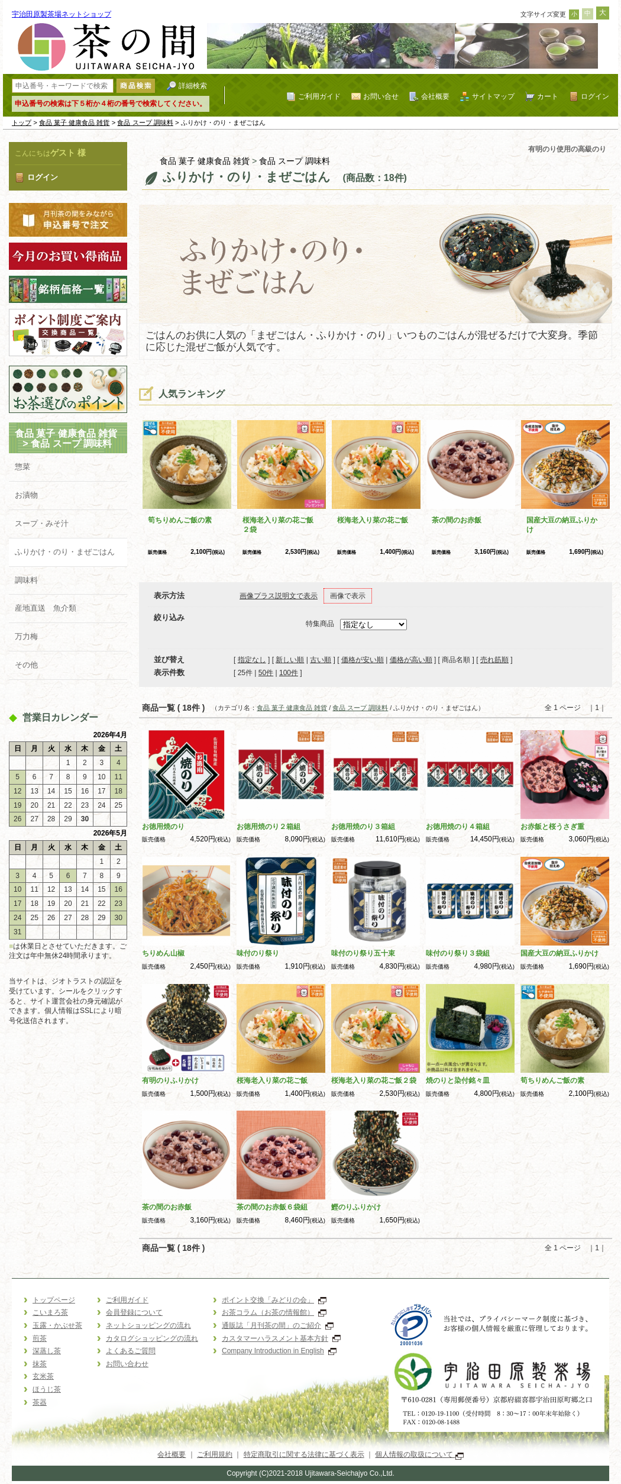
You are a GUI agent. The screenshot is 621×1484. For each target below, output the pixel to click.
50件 (265, 673)
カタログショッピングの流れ (152, 1338)
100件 (288, 673)
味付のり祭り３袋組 (458, 953)
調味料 (26, 580)
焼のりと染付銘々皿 (458, 1080)
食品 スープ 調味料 (145, 122)
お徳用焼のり (163, 826)
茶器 (40, 1402)
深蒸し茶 (47, 1351)
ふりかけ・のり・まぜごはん (65, 551)
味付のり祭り (258, 953)
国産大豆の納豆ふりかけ (559, 953)
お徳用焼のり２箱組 (268, 826)
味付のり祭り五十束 (363, 953)
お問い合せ (381, 96)
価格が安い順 (362, 660)
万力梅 (26, 636)
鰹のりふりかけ (356, 1207)
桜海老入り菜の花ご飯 (372, 520)
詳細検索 (193, 85)
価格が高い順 (411, 660)
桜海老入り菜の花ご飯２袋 (373, 1080)
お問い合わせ (127, 1364)
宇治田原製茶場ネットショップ (61, 14)
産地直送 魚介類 (45, 608)
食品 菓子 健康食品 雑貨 (74, 122)
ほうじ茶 (47, 1389)
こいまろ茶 (50, 1312)
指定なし (252, 660)
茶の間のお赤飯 (456, 520)
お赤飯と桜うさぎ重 (552, 826)
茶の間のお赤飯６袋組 (272, 1207)
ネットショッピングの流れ (148, 1325)
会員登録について (134, 1312)
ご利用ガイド (319, 96)
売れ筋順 (494, 660)
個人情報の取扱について (419, 1454)
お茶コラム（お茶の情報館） (274, 1312)
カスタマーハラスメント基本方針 (281, 1338)
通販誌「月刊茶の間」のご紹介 (278, 1325)
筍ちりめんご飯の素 (180, 520)
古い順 (320, 660)
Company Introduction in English (279, 1351)
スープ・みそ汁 (42, 523)
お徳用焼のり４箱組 (458, 826)
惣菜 (22, 466)
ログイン (595, 96)
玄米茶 (43, 1376)
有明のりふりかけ (170, 1080)
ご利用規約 (214, 1454)
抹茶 (40, 1364)
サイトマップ (493, 96)
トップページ (54, 1300)
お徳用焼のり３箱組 (363, 826)
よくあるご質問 (131, 1351)
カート (547, 96)
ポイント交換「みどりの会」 (274, 1300)
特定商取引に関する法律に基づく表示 (304, 1454)
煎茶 (40, 1338)
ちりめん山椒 (163, 953)
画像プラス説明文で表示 (279, 596)
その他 (26, 664)
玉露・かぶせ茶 (57, 1325)
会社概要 (435, 96)
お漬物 (26, 495)
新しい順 (290, 660)
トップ (21, 122)
